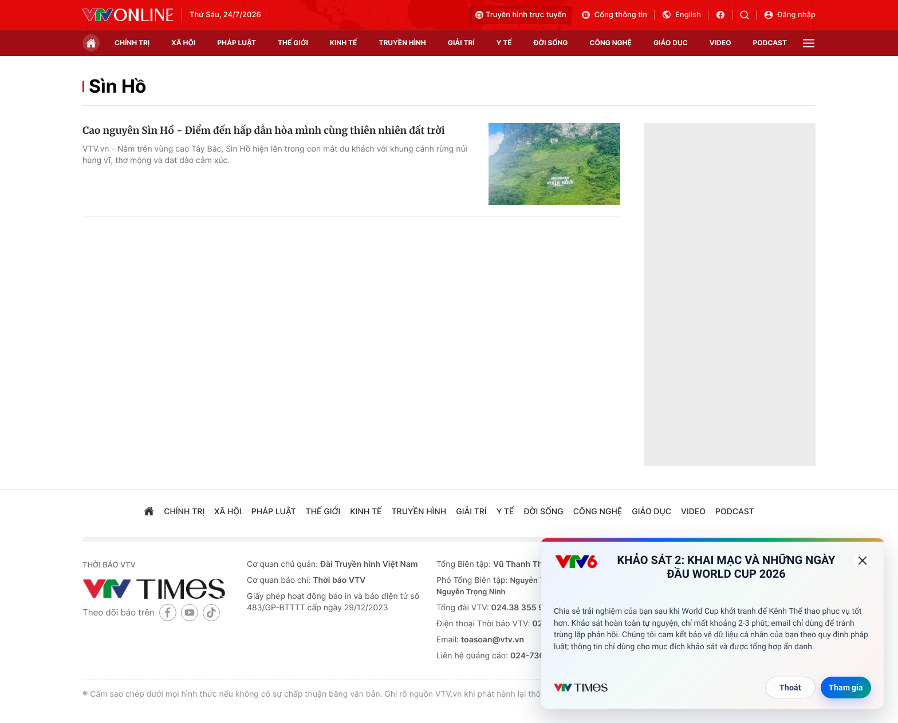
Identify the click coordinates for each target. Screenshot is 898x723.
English (681, 15)
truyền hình (402, 42)
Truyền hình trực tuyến (520, 14)
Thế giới (293, 42)
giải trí (461, 42)
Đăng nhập (789, 15)
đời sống (551, 42)
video (720, 42)
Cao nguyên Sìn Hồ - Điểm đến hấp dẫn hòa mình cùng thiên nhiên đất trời (263, 130)
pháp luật (236, 42)
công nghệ (611, 42)
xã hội (183, 42)
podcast (770, 42)
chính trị (132, 42)
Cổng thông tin (614, 15)
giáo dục (670, 42)
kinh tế (343, 42)
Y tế (504, 42)
